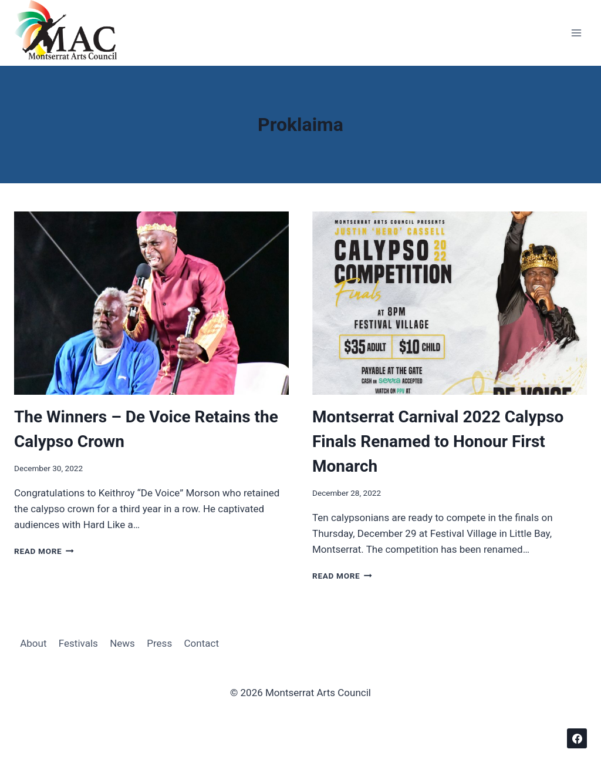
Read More (44, 551)
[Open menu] (576, 33)
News (122, 643)
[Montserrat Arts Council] (72, 33)
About (33, 643)
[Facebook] (577, 738)
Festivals (78, 643)
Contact (201, 643)
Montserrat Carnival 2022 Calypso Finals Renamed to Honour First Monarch (437, 441)
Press (159, 643)
